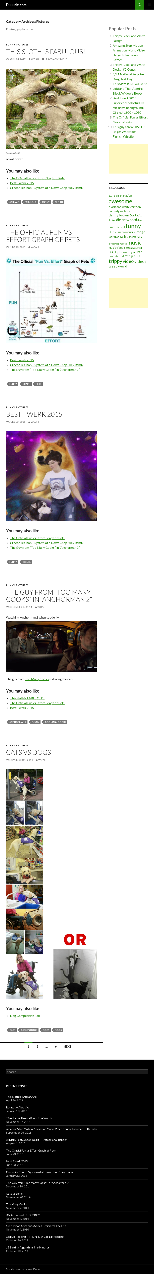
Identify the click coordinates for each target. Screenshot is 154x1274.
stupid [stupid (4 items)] (131, 256)
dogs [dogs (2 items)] (140, 220)
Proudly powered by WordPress (23, 1269)
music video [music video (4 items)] (116, 247)
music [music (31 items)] (134, 242)
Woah (35, 59)
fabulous (30, 202)
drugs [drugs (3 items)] (112, 227)
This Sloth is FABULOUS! (45, 51)
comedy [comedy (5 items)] (114, 211)
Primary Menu (149, 5)
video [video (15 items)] (128, 261)
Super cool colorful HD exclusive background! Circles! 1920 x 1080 (128, 107)
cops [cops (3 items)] (127, 211)
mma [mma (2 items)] (139, 237)
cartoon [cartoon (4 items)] (135, 207)
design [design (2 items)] (112, 220)
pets (38, 384)
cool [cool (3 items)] (122, 211)
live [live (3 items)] (122, 236)
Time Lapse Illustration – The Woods (29, 1118)
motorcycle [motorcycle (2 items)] (114, 243)
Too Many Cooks (37, 679)
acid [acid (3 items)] (116, 195)
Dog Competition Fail (25, 1015)
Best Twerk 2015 (22, 183)
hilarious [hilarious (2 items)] (113, 232)
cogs (46, 1030)
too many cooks (55, 722)
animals (14, 202)
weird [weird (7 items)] (122, 266)
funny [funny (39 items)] (133, 225)
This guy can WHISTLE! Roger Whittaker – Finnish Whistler (129, 131)
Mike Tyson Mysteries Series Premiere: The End (36, 1226)
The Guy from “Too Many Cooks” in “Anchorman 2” (45, 369)
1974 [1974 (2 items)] (111, 195)
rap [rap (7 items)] (140, 252)
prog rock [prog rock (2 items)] (132, 252)
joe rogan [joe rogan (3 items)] (114, 236)
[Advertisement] (128, 159)
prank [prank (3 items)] (124, 252)
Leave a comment (56, 59)
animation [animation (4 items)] (126, 195)
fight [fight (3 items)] (122, 227)
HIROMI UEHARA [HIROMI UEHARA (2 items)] (126, 232)
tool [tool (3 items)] (138, 256)
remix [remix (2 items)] (111, 256)
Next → (69, 1046)
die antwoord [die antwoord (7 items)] (126, 220)
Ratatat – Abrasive (17, 1107)
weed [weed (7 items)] (113, 266)
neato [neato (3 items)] (127, 247)
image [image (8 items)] (140, 232)
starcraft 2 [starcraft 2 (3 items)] (121, 256)
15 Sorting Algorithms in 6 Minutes (28, 1247)
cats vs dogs (29, 1030)
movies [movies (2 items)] (123, 243)
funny (46, 202)
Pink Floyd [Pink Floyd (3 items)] (114, 252)
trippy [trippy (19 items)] (115, 261)
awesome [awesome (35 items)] (120, 201)
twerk (26, 562)
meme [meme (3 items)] (132, 236)
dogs (58, 1030)
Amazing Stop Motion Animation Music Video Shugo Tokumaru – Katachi (51, 1129)
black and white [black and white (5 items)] (119, 207)
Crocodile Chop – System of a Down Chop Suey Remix (46, 187)
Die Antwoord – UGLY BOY (23, 1215)
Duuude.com (16, 5)
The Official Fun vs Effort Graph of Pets (37, 178)
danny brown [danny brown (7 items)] (119, 215)
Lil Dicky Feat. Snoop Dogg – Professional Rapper (36, 1139)
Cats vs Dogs (28, 752)
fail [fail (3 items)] (117, 227)
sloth (59, 202)
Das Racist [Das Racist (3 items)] (136, 215)
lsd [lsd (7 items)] (126, 236)
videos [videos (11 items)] (140, 261)
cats (12, 1030)
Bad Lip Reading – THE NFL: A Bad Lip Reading (35, 1236)
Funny (10, 44)
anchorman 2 (17, 722)
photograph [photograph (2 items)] (137, 248)
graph (26, 384)
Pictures (22, 44)
